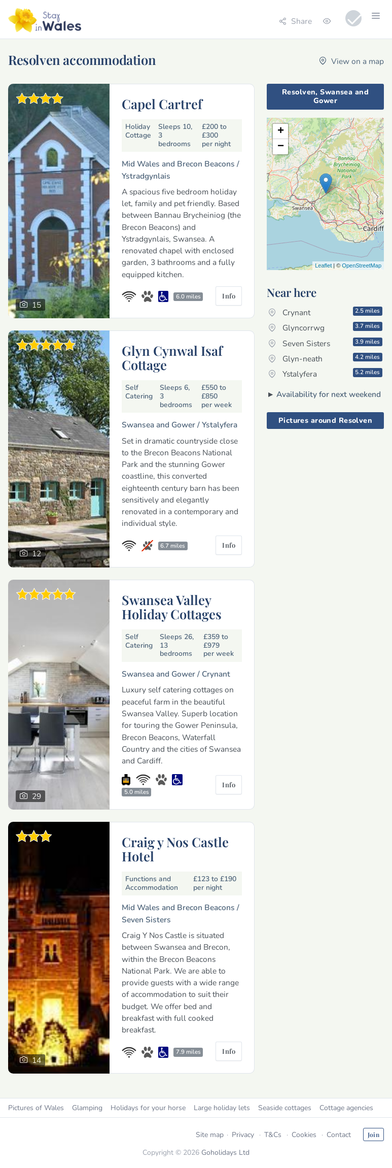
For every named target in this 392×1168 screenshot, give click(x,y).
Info (228, 295)
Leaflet (323, 265)
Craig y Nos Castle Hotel (175, 848)
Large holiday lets (222, 1108)
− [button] (280, 146)
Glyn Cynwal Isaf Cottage (172, 357)
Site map (210, 1135)
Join (373, 1134)
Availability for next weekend (328, 394)
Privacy (243, 1135)
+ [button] (280, 131)
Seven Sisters (325, 343)
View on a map (351, 61)
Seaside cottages (284, 1108)
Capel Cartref (162, 103)
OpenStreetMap (361, 265)
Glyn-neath (325, 358)
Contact (339, 1135)
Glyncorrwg (325, 327)
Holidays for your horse (148, 1108)
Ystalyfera (325, 373)
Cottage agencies (346, 1108)
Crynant (325, 312)
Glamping (87, 1108)
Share (295, 21)
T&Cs (272, 1135)
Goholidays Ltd (225, 1152)
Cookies (304, 1135)
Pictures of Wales (36, 1108)
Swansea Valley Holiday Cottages (172, 606)
